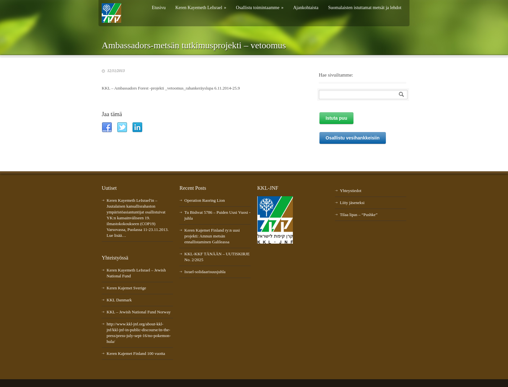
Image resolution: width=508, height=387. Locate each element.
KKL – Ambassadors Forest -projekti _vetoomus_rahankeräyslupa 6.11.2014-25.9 (171, 88)
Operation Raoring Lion (204, 200)
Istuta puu (336, 118)
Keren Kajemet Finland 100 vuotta (136, 353)
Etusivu (159, 7)
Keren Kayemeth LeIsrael (200, 7)
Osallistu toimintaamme (259, 7)
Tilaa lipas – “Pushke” (358, 214)
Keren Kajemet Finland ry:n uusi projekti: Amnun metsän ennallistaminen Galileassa (212, 236)
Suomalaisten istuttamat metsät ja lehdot (364, 7)
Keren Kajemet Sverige (126, 287)
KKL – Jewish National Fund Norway (139, 311)
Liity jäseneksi (352, 202)
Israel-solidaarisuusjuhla (204, 271)
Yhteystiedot (350, 190)
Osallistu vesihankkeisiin (353, 137)
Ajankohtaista (305, 7)
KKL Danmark (119, 299)
